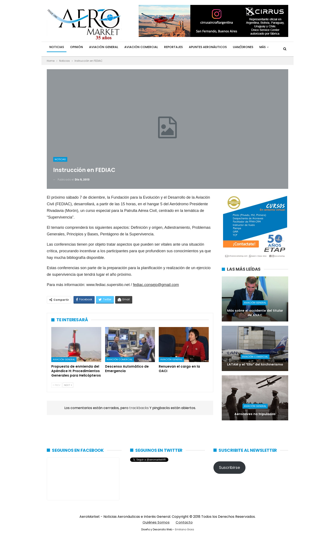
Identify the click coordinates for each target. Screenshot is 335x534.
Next (68, 385)
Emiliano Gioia (184, 529)
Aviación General (103, 47)
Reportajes (173, 47)
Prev (56, 385)
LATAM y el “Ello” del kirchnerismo (255, 364)
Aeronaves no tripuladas (255, 414)
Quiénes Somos (156, 522)
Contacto (184, 522)
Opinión (76, 47)
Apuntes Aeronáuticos (208, 47)
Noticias (56, 47)
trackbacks (139, 407)
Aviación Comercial (141, 47)
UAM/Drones (243, 47)
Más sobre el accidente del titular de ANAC (255, 312)
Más (262, 47)
